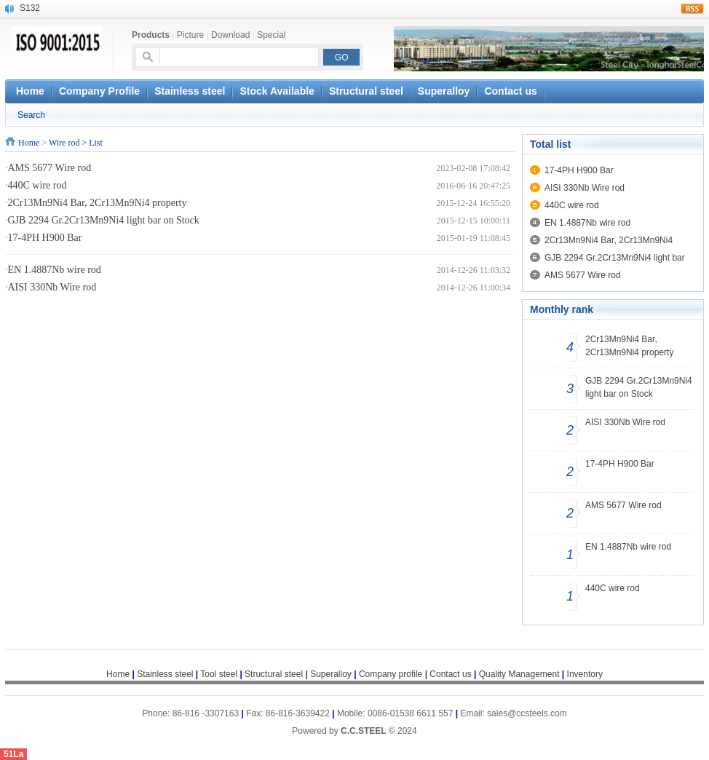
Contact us (510, 91)
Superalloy (444, 91)
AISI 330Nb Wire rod (52, 287)
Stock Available (276, 91)
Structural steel (366, 91)
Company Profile (99, 91)
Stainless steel (189, 91)
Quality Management (519, 674)
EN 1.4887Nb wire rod (54, 269)
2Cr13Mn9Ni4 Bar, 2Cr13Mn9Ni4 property (97, 202)
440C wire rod (37, 185)
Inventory (585, 674)
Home (28, 143)
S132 (30, 8)
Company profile (394, 674)
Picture (190, 35)
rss (692, 8)
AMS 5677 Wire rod (50, 167)
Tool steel (218, 674)
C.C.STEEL (365, 731)
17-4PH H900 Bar (45, 237)
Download (230, 35)
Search (31, 115)
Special (271, 35)
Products (151, 35)
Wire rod (64, 143)
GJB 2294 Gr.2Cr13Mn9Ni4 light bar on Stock (103, 220)
